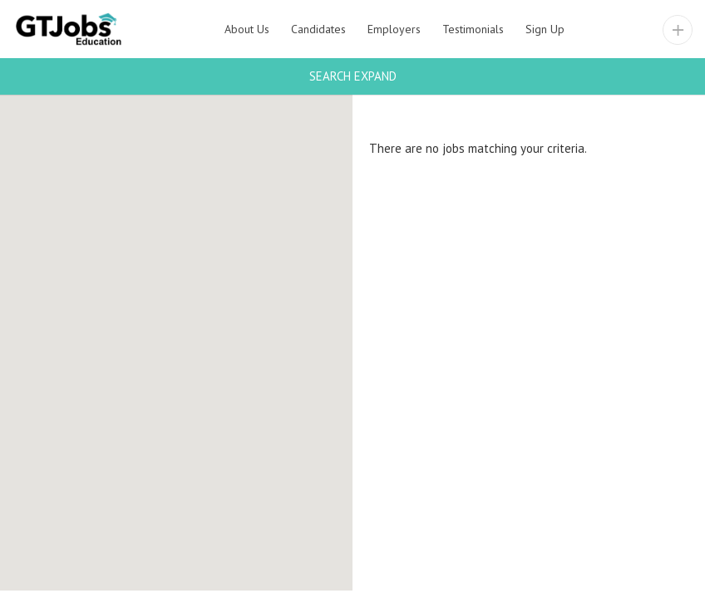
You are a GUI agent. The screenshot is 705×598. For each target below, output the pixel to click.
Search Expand (353, 76)
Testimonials (473, 29)
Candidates (318, 29)
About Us (246, 29)
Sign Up (544, 29)
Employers (394, 29)
